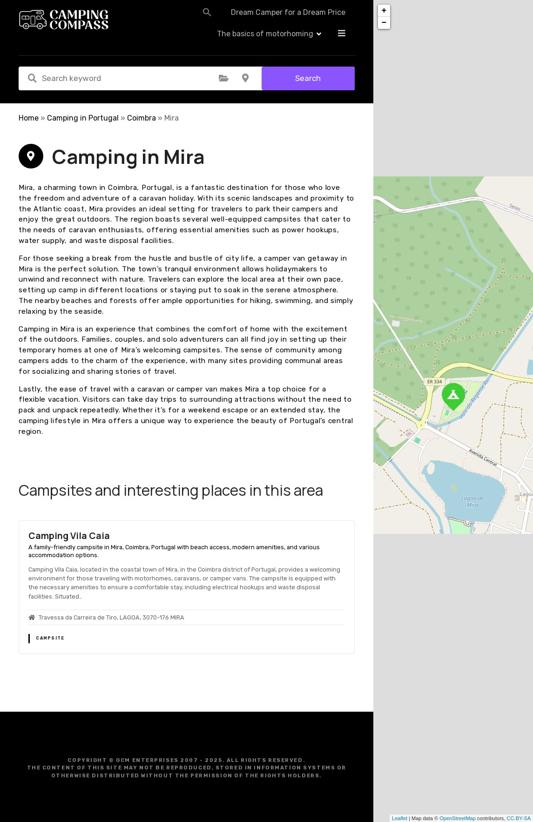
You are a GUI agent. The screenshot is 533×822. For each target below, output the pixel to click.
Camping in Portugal (83, 118)
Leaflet (399, 818)
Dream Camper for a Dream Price (262, 19)
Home (29, 118)
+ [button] (384, 10)
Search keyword (32, 78)
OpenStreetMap (457, 818)
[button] (182, 20)
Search (308, 78)
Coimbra (141, 118)
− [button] (384, 22)
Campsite (50, 638)
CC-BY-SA (518, 818)
